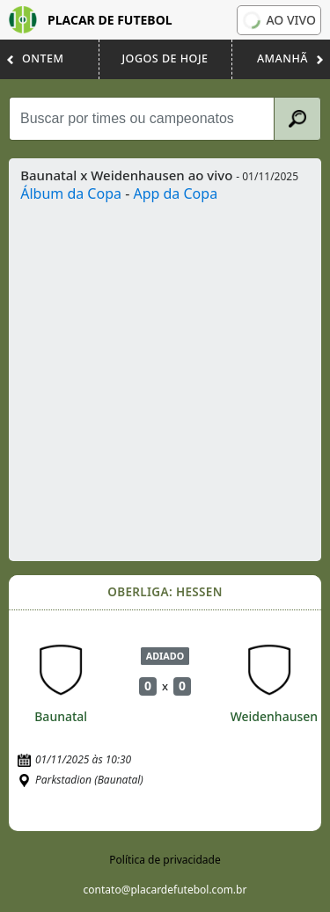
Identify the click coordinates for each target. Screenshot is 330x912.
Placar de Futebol (90, 19)
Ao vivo (279, 20)
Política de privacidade (164, 859)
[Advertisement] (165, 378)
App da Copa (175, 193)
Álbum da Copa (70, 193)
